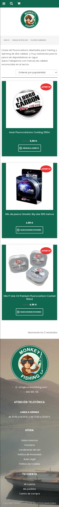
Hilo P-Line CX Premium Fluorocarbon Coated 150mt (29, 297)
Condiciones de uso (29, 449)
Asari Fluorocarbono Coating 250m (29, 132)
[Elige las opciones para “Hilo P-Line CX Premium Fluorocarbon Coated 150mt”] (29, 311)
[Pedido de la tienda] (36, 72)
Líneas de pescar (20, 40)
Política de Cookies (29, 463)
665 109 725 (32, 391)
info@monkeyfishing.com (33, 387)
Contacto (29, 445)
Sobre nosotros (29, 440)
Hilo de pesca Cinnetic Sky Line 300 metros (29, 214)
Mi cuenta (29, 484)
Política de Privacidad (29, 454)
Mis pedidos (29, 489)
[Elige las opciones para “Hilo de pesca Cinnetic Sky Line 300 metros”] (29, 229)
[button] (29, 148)
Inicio (6, 40)
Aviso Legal (30, 459)
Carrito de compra (29, 493)
